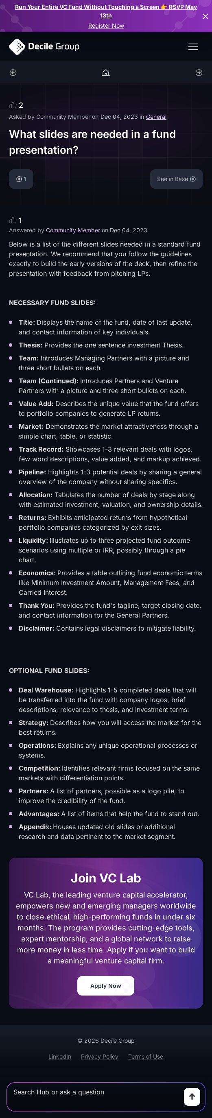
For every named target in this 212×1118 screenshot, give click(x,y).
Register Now (106, 25)
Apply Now (105, 985)
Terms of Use (145, 1056)
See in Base (176, 178)
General (156, 116)
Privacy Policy (99, 1056)
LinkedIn (59, 1056)
